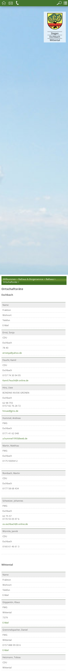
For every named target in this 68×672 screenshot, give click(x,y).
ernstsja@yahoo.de (12, 352)
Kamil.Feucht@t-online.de (15, 380)
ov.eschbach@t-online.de (15, 524)
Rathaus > (51, 279)
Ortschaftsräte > (11, 282)
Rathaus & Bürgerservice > (31, 279)
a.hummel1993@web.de (14, 438)
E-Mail (5, 622)
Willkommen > (10, 279)
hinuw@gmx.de (10, 410)
